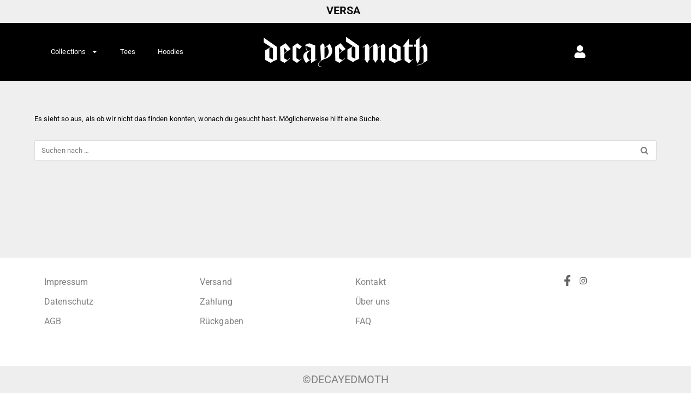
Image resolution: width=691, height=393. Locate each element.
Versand (216, 282)
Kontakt (370, 282)
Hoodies (171, 51)
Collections (74, 52)
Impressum (66, 282)
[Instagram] (587, 312)
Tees (127, 51)
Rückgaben (221, 321)
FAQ (363, 321)
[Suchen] (333, 150)
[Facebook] (571, 312)
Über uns (372, 301)
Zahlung (216, 301)
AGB (52, 321)
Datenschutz (68, 301)
